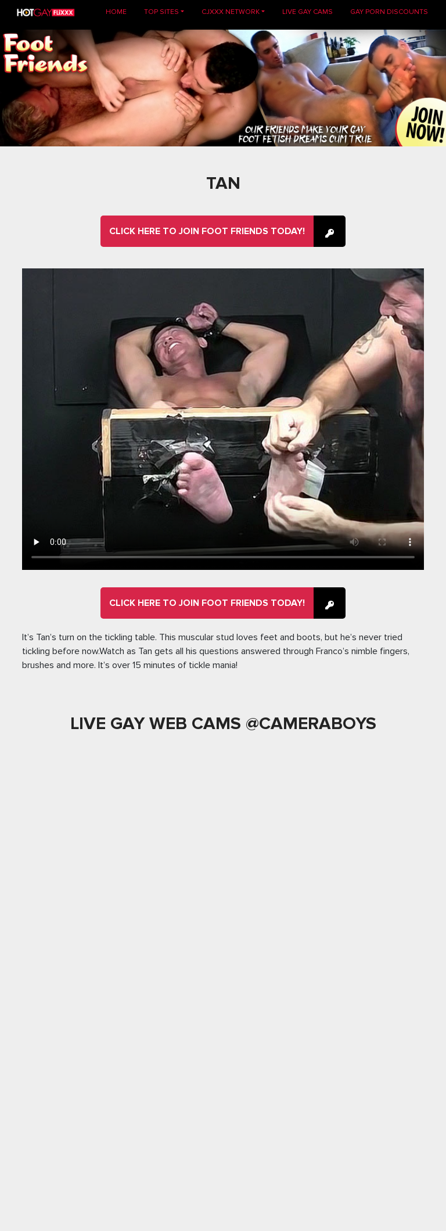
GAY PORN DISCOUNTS (389, 12)
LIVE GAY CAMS (307, 12)
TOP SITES (161, 12)
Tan (223, 183)
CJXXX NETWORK (231, 12)
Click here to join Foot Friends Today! (207, 231)
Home (120, 11)
